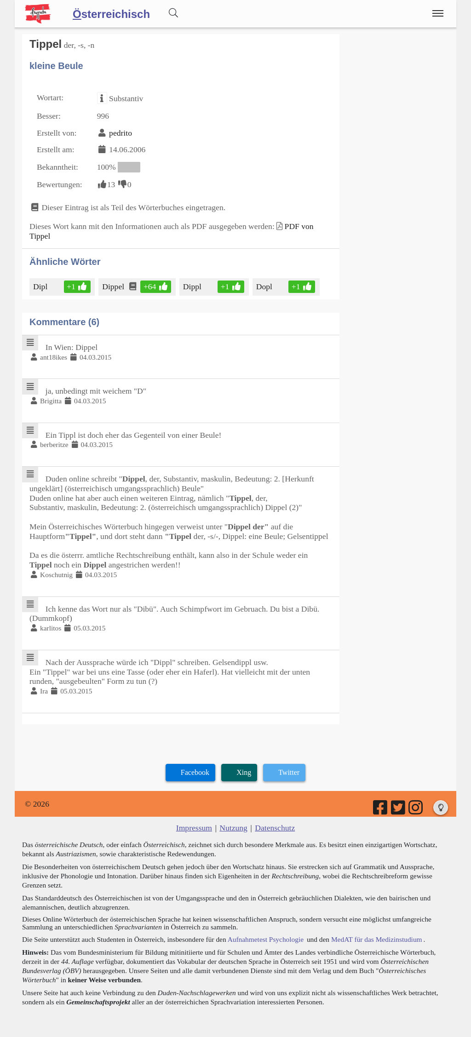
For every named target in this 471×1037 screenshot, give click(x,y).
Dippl (193, 286)
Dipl (41, 286)
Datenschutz (275, 827)
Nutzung (233, 827)
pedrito (120, 133)
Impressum (194, 827)
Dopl (265, 286)
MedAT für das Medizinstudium (376, 939)
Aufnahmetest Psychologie (266, 939)
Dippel (114, 286)
